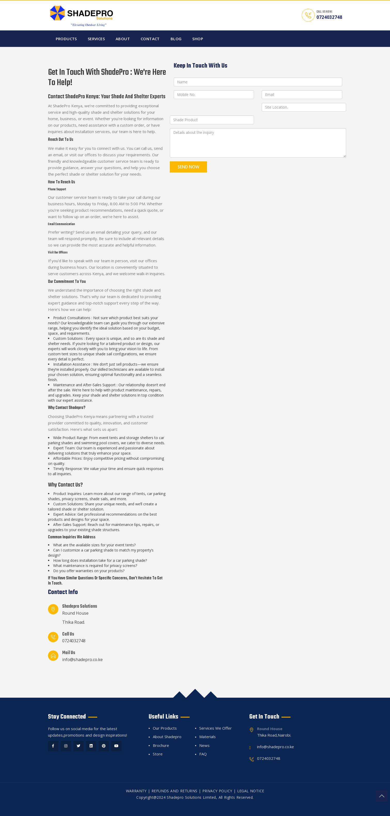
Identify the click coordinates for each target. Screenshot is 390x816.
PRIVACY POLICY (217, 790)
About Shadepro (167, 736)
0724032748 (329, 17)
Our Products (165, 728)
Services (96, 38)
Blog (176, 38)
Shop (197, 38)
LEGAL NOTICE (250, 790)
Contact (150, 38)
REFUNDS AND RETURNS (174, 790)
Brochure (161, 745)
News (204, 745)
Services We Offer (215, 728)
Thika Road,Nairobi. (274, 735)
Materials (207, 736)
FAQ (203, 753)
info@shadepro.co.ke (82, 659)
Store (158, 753)
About (123, 38)
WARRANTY (136, 790)
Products (66, 38)
